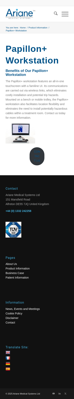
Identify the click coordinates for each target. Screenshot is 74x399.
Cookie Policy (14, 313)
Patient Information (17, 277)
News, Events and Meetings (23, 308)
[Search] (54, 14)
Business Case (15, 273)
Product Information (18, 268)
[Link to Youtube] (54, 393)
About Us (11, 264)
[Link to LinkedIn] (60, 393)
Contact (10, 322)
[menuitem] (54, 14)
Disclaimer (12, 318)
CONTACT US (37, 156)
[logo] (31, 14)
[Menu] (63, 14)
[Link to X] (65, 393)
